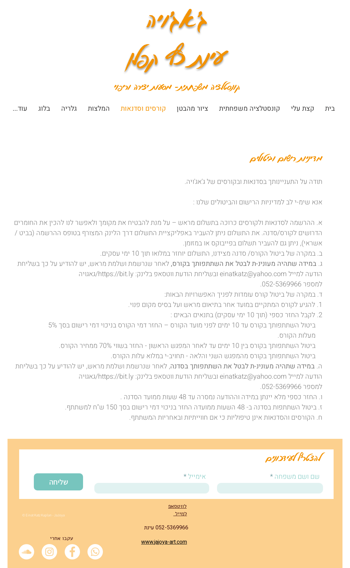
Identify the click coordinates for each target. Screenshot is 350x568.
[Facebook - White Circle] (72, 551)
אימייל (197, 476)
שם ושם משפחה (297, 476)
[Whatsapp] (95, 551)
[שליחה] (58, 481)
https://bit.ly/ (114, 274)
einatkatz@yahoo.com (253, 274)
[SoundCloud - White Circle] (26, 551)
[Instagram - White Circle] (49, 551)
